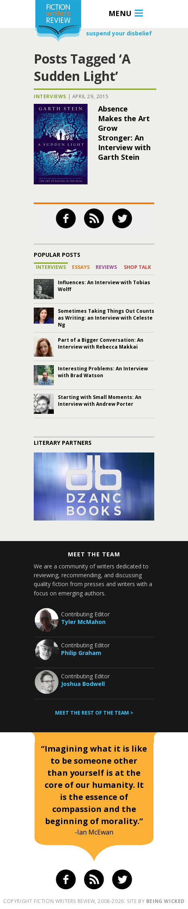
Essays (81, 267)
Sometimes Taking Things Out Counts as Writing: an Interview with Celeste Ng (106, 318)
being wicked (165, 901)
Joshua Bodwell (83, 684)
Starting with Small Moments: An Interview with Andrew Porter (99, 400)
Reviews (106, 267)
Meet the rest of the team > (94, 712)
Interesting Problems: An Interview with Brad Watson (103, 372)
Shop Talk (137, 267)
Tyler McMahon (83, 622)
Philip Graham (81, 653)
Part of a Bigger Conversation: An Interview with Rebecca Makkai (100, 343)
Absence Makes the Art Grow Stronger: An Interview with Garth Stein (124, 133)
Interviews (50, 96)
